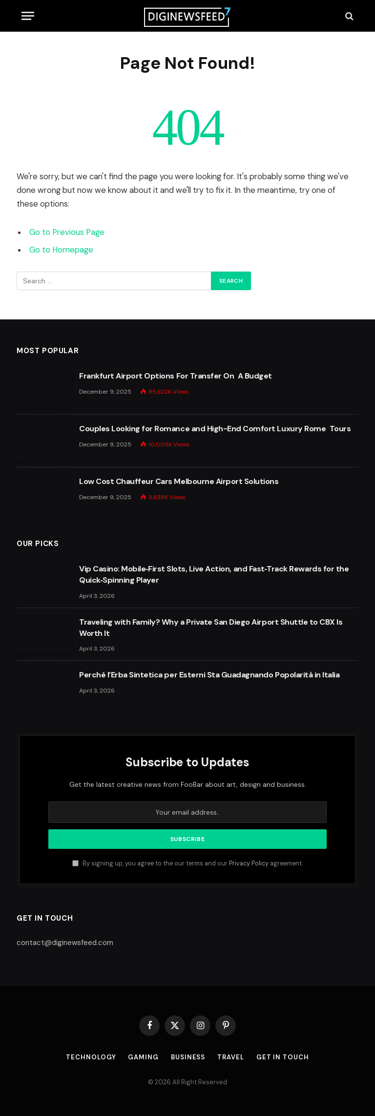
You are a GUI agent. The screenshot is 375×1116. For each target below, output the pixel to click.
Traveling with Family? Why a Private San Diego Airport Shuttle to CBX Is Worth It (210, 627)
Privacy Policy (249, 863)
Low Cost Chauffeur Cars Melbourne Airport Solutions (179, 481)
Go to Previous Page (66, 232)
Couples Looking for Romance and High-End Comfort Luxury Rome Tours (215, 428)
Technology (91, 1057)
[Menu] (27, 16)
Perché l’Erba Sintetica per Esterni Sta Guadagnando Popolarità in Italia (209, 675)
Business (188, 1057)
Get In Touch (282, 1057)
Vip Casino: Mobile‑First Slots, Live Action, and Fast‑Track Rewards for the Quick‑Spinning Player (214, 574)
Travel (230, 1057)
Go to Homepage (61, 250)
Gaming (143, 1057)
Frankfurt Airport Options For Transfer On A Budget (175, 376)
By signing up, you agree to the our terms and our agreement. (187, 863)
